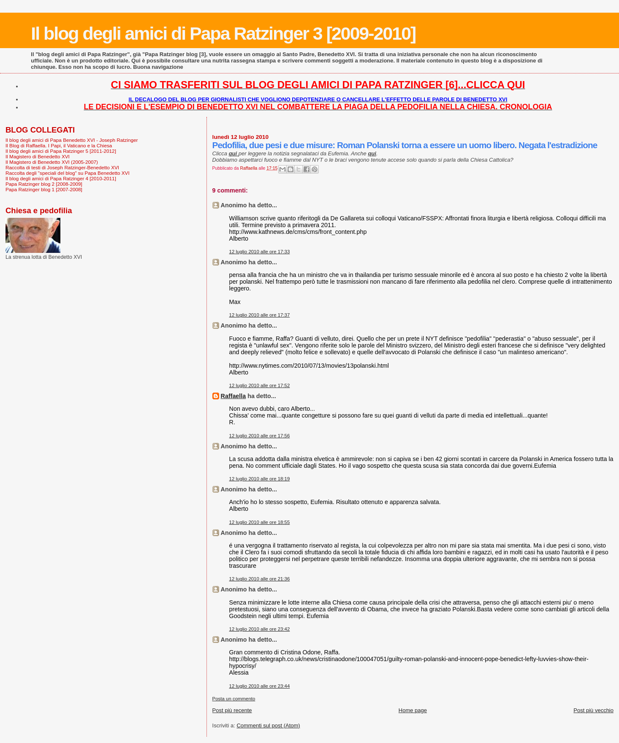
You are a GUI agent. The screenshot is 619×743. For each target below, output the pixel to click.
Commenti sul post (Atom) (268, 725)
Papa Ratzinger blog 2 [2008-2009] (43, 184)
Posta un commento (233, 698)
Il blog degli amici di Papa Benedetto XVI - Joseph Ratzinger (71, 140)
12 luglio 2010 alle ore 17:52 (259, 385)
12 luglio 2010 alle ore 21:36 (259, 578)
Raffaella (233, 396)
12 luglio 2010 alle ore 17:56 (259, 435)
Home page (413, 710)
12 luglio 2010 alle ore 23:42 (259, 629)
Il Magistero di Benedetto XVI (37, 156)
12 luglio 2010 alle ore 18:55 (259, 522)
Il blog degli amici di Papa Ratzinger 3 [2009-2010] (223, 33)
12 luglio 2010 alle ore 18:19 (259, 478)
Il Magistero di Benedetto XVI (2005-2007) (51, 162)
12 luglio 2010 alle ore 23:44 (259, 686)
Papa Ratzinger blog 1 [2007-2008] (43, 189)
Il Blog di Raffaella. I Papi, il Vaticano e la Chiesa (58, 145)
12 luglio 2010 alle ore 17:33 (259, 251)
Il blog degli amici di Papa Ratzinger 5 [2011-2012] (60, 151)
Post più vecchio (593, 710)
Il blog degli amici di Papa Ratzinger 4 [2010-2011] (60, 178)
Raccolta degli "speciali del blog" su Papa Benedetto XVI (67, 173)
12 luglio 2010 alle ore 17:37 (259, 314)
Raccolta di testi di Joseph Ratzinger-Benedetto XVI (62, 167)
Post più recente (232, 710)
